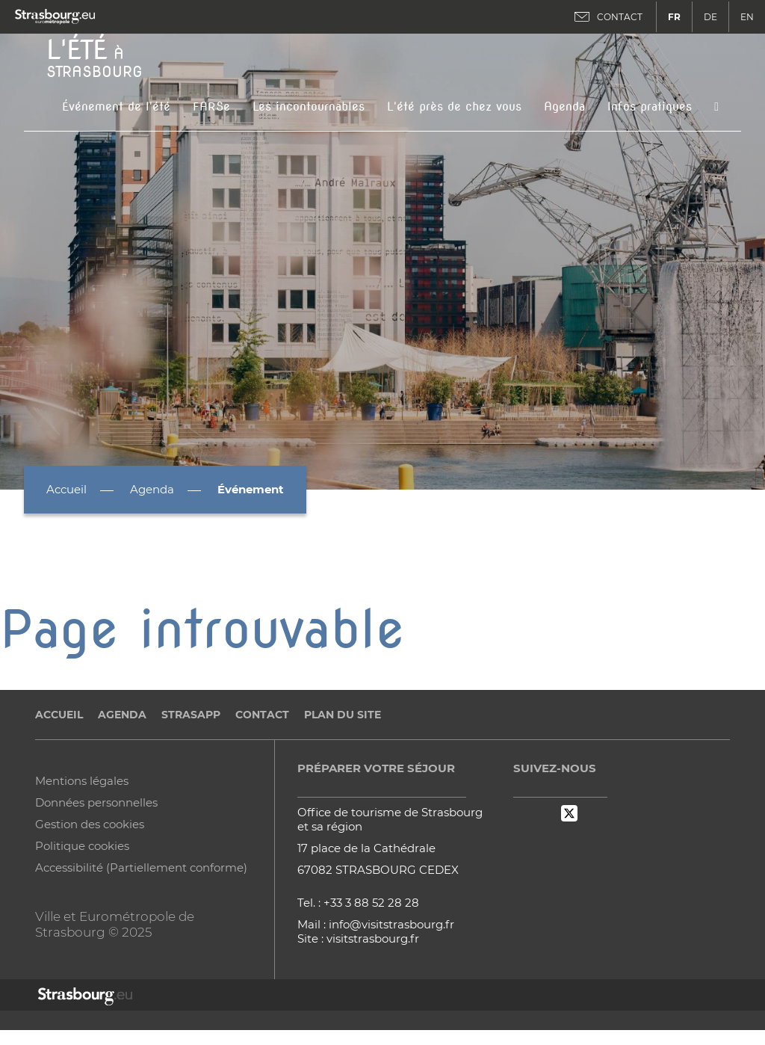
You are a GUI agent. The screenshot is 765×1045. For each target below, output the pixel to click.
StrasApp (190, 714)
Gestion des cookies (89, 824)
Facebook (521, 813)
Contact (262, 714)
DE (710, 16)
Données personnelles (96, 802)
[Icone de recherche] (716, 106)
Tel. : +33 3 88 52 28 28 (358, 903)
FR (674, 16)
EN (747, 16)
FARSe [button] (211, 106)
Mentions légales (81, 781)
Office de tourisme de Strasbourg (390, 812)
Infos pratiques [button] (649, 106)
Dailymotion (545, 813)
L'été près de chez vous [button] (454, 106)
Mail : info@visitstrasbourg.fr (375, 924)
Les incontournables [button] (309, 106)
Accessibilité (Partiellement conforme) (141, 867)
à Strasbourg (94, 57)
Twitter (569, 813)
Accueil (66, 489)
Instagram (593, 813)
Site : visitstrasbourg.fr (358, 938)
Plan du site (342, 714)
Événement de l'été (116, 106)
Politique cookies (82, 846)
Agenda (564, 106)
